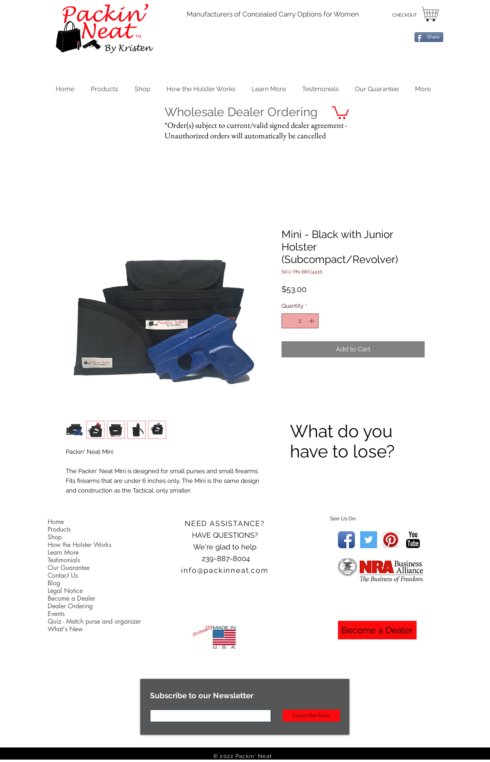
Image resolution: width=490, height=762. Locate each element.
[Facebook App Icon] (346, 539)
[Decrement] (288, 321)
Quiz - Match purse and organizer (94, 621)
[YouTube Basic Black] (413, 539)
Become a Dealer (71, 598)
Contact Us (63, 575)
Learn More (63, 552)
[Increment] (312, 321)
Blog (54, 583)
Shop (55, 537)
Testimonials (64, 560)
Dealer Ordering (70, 606)
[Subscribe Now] (311, 716)
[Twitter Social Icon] (368, 539)
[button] (142, 87)
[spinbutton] (300, 321)
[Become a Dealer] (377, 630)
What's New (65, 629)
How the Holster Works (79, 545)
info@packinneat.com (224, 570)
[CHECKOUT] (404, 15)
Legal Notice (65, 591)
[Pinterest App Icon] (390, 539)
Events (56, 614)
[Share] (429, 37)
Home (56, 522)
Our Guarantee (69, 568)
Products (59, 529)
